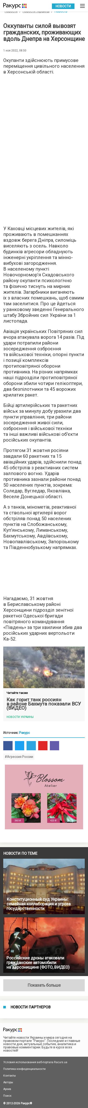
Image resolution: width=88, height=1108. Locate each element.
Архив (7, 1089)
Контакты (9, 1075)
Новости (63, 6)
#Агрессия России (19, 757)
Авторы (8, 1082)
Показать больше (44, 985)
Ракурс (24, 733)
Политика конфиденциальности (24, 1069)
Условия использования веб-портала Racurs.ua (35, 1062)
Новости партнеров (30, 1007)
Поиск (7, 1095)
